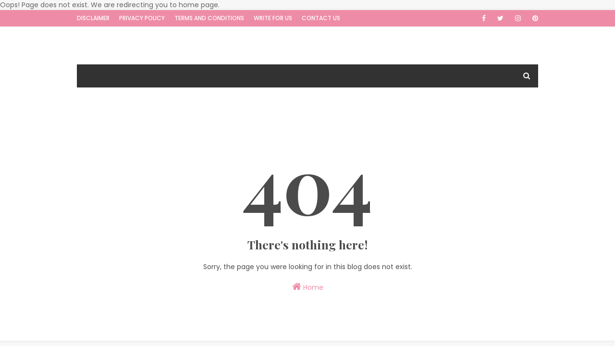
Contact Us (321, 18)
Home (307, 287)
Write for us (273, 18)
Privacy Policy (142, 18)
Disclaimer (93, 18)
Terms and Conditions (209, 18)
